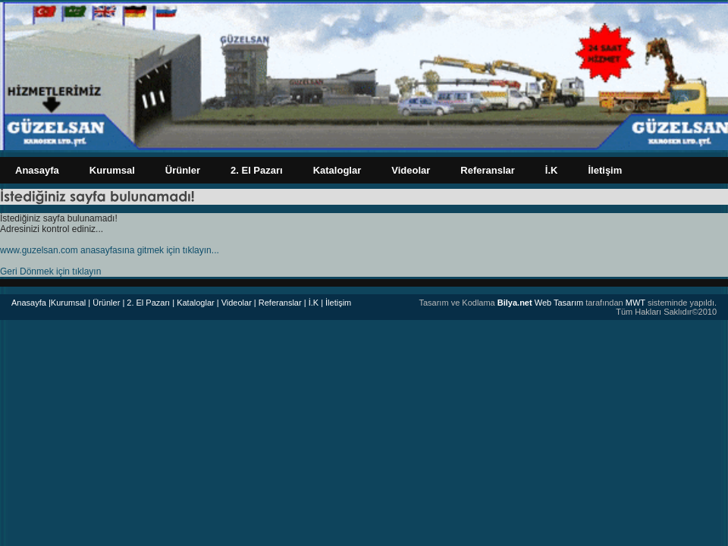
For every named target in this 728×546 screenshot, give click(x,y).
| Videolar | (236, 302)
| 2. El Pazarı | (148, 302)
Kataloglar (337, 170)
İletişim (605, 170)
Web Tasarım (540, 302)
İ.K (551, 170)
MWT (635, 302)
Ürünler (182, 170)
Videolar (410, 170)
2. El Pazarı (257, 170)
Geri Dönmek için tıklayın (50, 271)
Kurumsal (112, 170)
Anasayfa (37, 170)
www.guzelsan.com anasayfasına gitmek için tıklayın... (109, 250)
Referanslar (487, 170)
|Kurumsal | (69, 302)
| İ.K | (313, 302)
